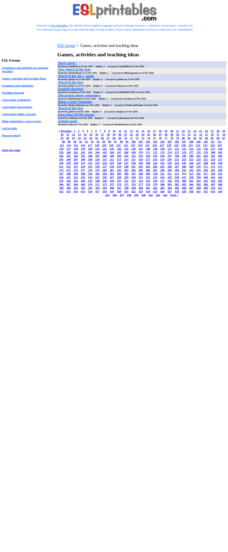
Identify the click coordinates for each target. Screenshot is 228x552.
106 (177, 141)
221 (177, 159)
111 (212, 141)
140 (90, 148)
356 (155, 180)
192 (133, 156)
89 (69, 141)
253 (76, 166)
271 (206, 166)
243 (169, 163)
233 (97, 163)
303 (104, 173)
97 (115, 141)
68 (113, 138)
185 (83, 156)
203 (213, 156)
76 (160, 138)
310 (155, 173)
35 (90, 134)
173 (162, 152)
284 (133, 170)
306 (126, 173)
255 (90, 166)
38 (108, 134)
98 (121, 141)
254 (83, 166)
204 (220, 156)
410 (213, 188)
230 (76, 163)
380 (162, 184)
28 (217, 131)
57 (217, 134)
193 (140, 156)
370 (90, 184)
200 (191, 156)
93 (92, 141)
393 (90, 188)
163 (90, 152)
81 (189, 138)
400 (141, 188)
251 (61, 166)
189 (112, 156)
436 (114, 195)
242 (162, 163)
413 (68, 191)
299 (76, 173)
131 (190, 145)
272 (213, 166)
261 (133, 166)
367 (68, 184)
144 (119, 148)
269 (191, 166)
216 (140, 159)
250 (220, 163)
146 (133, 148)
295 (213, 170)
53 (194, 134)
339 (198, 177)
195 (155, 156)
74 (148, 138)
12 (125, 131)
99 (127, 141)
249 (213, 163)
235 (112, 163)
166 (112, 152)
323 (83, 177)
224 (198, 159)
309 (148, 173)
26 (206, 131)
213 (119, 159)
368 (76, 184)
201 (198, 156)
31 (67, 134)
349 (104, 180)
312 (169, 173)
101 (140, 141)
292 (191, 170)
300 (83, 173)
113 (62, 145)
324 (90, 177)
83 (200, 138)
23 (189, 131)
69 (119, 138)
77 (165, 138)
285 (140, 170)
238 (133, 163)
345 (76, 180)
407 (191, 188)
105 (169, 141)
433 (213, 191)
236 (119, 163)
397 (119, 188)
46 (154, 134)
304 (112, 173)
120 (111, 145)
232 (90, 163)
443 (165, 195)
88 (63, 141)
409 (206, 188)
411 (220, 188)
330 (133, 177)
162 (83, 152)
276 (76, 170)
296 (220, 170)
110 (206, 141)
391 (76, 188)
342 (220, 177)
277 (83, 170)
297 (61, 173)
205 (61, 159)
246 (191, 163)
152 (177, 148)
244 (177, 163)
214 (126, 159)
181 (220, 152)
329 (126, 177)
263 (148, 166)
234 (104, 163)
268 (184, 166)
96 (109, 141)
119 (104, 145)
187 (97, 156)
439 (136, 195)
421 (126, 191)
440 (143, 195)
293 (198, 170)
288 (162, 170)
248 (206, 163)
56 (212, 134)
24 (194, 131)
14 (137, 131)
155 (198, 148)
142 (104, 148)
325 (97, 177)
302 (97, 173)
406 (184, 188)
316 (198, 173)
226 (213, 159)
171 (148, 152)
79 (177, 138)
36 (96, 134)
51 (183, 134)
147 (140, 148)
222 (184, 159)
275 (68, 170)
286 (148, 170)
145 (126, 148)
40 (119, 134)
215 (133, 159)
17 (154, 131)
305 (119, 173)
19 (165, 131)
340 (206, 177)
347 (90, 180)
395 (104, 188)
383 (184, 184)
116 (83, 145)
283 (126, 170)
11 (119, 131)
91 (80, 141)
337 (184, 177)
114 (69, 145)
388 (220, 184)
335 (169, 177)
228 (61, 163)
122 (126, 145)
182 (61, 156)
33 (79, 134)
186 (90, 156)
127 (162, 145)
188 (104, 156)
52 (189, 134)
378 (148, 184)
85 (212, 138)
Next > (174, 195)
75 (154, 138)
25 (200, 131)
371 (97, 184)
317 (206, 173)
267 (177, 166)
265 (162, 166)
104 (162, 141)
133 (205, 145)
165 (104, 152)
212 (112, 159)
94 (98, 141)
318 (213, 173)
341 (213, 177)
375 (126, 184)
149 (155, 148)
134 (212, 145)
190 (119, 156)
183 (68, 156)
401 (148, 188)
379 (155, 184)
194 (148, 156)
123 (133, 145)
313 (177, 173)
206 (68, 159)
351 (119, 180)
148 (148, 148)
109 (198, 141)
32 (73, 134)
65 (96, 138)
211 (104, 159)
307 (133, 173)
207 (76, 159)
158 (220, 148)
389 (61, 188)
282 (119, 170)
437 (122, 195)
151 (169, 148)
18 (160, 131)
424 (148, 191)
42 (131, 134)
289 (169, 170)
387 (213, 184)
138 (76, 148)
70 (125, 138)
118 (97, 145)
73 (142, 138)
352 (126, 180)
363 (206, 180)
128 (169, 145)
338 (191, 177)
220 (169, 159)
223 (191, 159)
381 (169, 184)
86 (217, 138)
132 (198, 145)
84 (206, 138)
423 (140, 191)
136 (61, 148)
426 (162, 191)
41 (125, 134)
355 (148, 180)
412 (61, 191)
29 (223, 131)
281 (112, 170)
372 (104, 184)
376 (133, 184)
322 (76, 177)
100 (133, 141)
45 (148, 134)
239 (140, 163)
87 (223, 138)
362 (198, 180)
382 (177, 184)
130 (183, 145)
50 (177, 134)
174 (169, 152)
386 (206, 184)
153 (184, 148)
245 (184, 163)
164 (97, 152)
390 (68, 188)
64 (90, 138)
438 (129, 195)
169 (133, 152)
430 (191, 191)
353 (133, 180)
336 (177, 177)
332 (148, 177)
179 (206, 152)
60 (67, 138)
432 (206, 191)
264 (155, 166)
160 (68, 152)
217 (148, 159)
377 (140, 184)
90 (75, 141)
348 (97, 180)
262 (140, 166)
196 (162, 156)
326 (104, 177)
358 (169, 180)
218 (155, 159)
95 (103, 141)
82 (194, 138)
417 (97, 191)
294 (206, 170)
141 (97, 148)
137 (68, 148)
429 (184, 191)
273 (220, 166)
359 (177, 180)
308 (141, 173)
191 (126, 156)
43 (137, 134)
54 (200, 134)
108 (191, 141)
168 (126, 152)
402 (155, 188)
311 (162, 173)
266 (169, 166)
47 (160, 134)
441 (150, 195)
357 (162, 180)
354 (140, 180)
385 (198, 184)
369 (83, 184)
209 (90, 159)
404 (170, 188)
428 (177, 191)
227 (220, 159)
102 (148, 141)
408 (198, 188)
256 (97, 166)
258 (112, 166)
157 (213, 148)
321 (68, 177)
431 (198, 191)
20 (171, 131)
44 (142, 134)
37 (102, 134)
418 (104, 191)
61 (73, 138)
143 (112, 148)
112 (220, 141)
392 (83, 188)
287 (155, 170)
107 (184, 141)
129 (176, 145)
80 (183, 138)
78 (171, 138)
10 (114, 131)
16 (148, 131)
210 (97, 159)
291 (184, 170)
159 (61, 152)
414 (76, 191)
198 (177, 156)
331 (140, 177)
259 (119, 166)
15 (142, 131)
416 (90, 191)
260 (126, 166)
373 (112, 184)
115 (76, 145)
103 (155, 141)
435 (107, 195)
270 (198, 166)
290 (177, 170)
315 (191, 173)
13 (131, 131)
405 (177, 188)
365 (220, 180)
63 (85, 138)
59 (61, 138)
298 (68, 173)
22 (183, 131)
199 (184, 156)
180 (213, 152)
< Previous (65, 131)
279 (97, 170)
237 (126, 163)
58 (223, 134)
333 (155, 177)
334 (162, 177)
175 (177, 152)
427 (169, 191)
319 (220, 173)
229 (68, 163)
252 (68, 166)
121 (118, 145)
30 (61, 134)
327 (112, 177)
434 (220, 191)
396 (112, 188)
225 (206, 159)
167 (119, 152)
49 (171, 134)
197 (169, 156)
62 (79, 138)
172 (155, 152)
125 (147, 145)
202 (206, 156)
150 (162, 148)
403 (162, 188)
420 (119, 191)
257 (104, 166)
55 (206, 134)
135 (219, 145)
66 (102, 138)
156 (206, 148)
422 (133, 191)
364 (213, 180)
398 (126, 188)
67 (108, 138)
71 (131, 138)
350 (112, 180)
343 (61, 180)
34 (85, 134)
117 (90, 145)
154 (191, 148)
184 (76, 156)
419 (112, 191)
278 (90, 170)
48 (165, 134)
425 (155, 191)
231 (83, 163)
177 (191, 152)
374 (119, 184)
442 (158, 195)
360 (184, 180)
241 (155, 163)
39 (113, 134)
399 (133, 188)
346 (83, 180)
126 (154, 145)
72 (137, 138)
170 (140, 152)
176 (184, 152)
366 (61, 184)
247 (198, 163)
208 (83, 159)
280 (104, 170)
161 (76, 152)
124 (140, 145)
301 (90, 173)
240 (148, 163)
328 (119, 177)
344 (68, 180)
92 (86, 141)
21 (177, 131)
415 (83, 191)
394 (97, 188)
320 (61, 177)
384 (191, 184)
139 (83, 148)
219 (162, 159)
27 (212, 131)
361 (191, 180)
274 (61, 170)
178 (198, 152)
